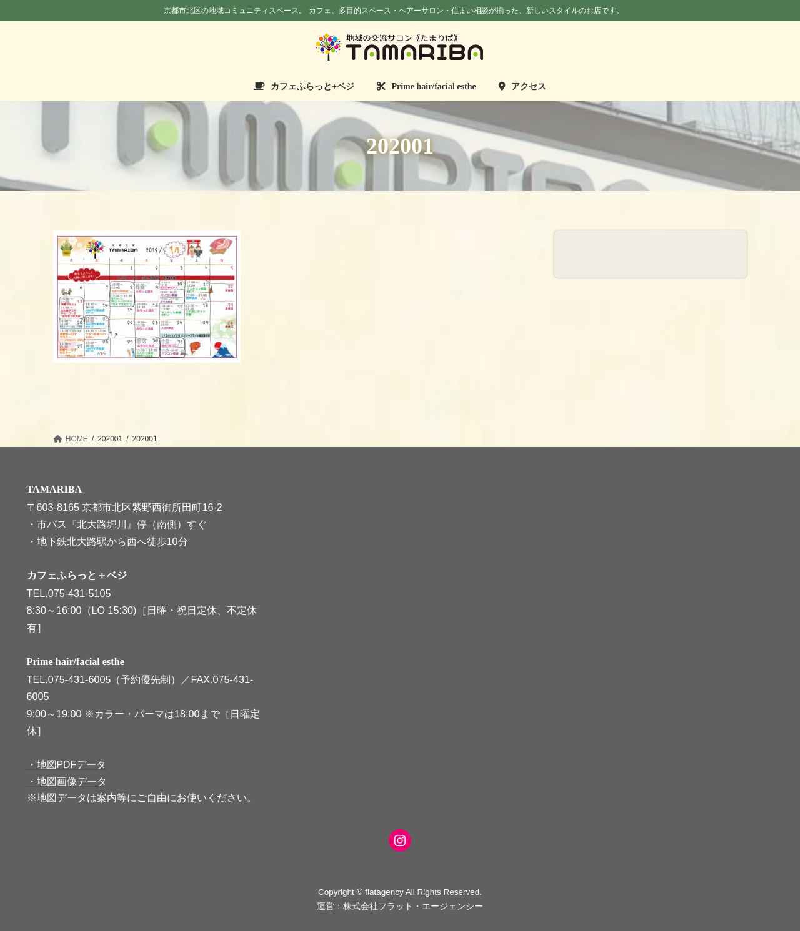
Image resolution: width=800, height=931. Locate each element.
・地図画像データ (67, 781)
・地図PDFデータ (67, 764)
